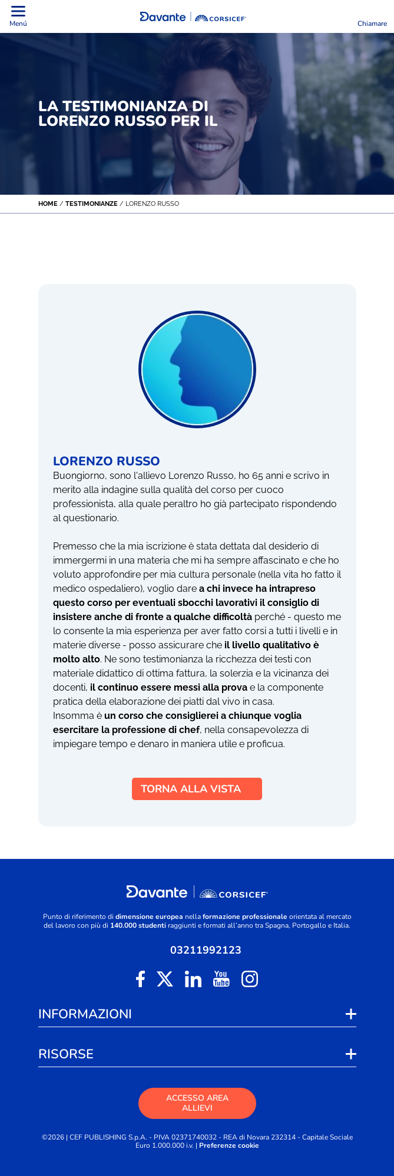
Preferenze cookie (229, 1146)
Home (48, 204)
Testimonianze (91, 204)
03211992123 (205, 950)
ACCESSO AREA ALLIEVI (197, 1103)
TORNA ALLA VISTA (197, 789)
